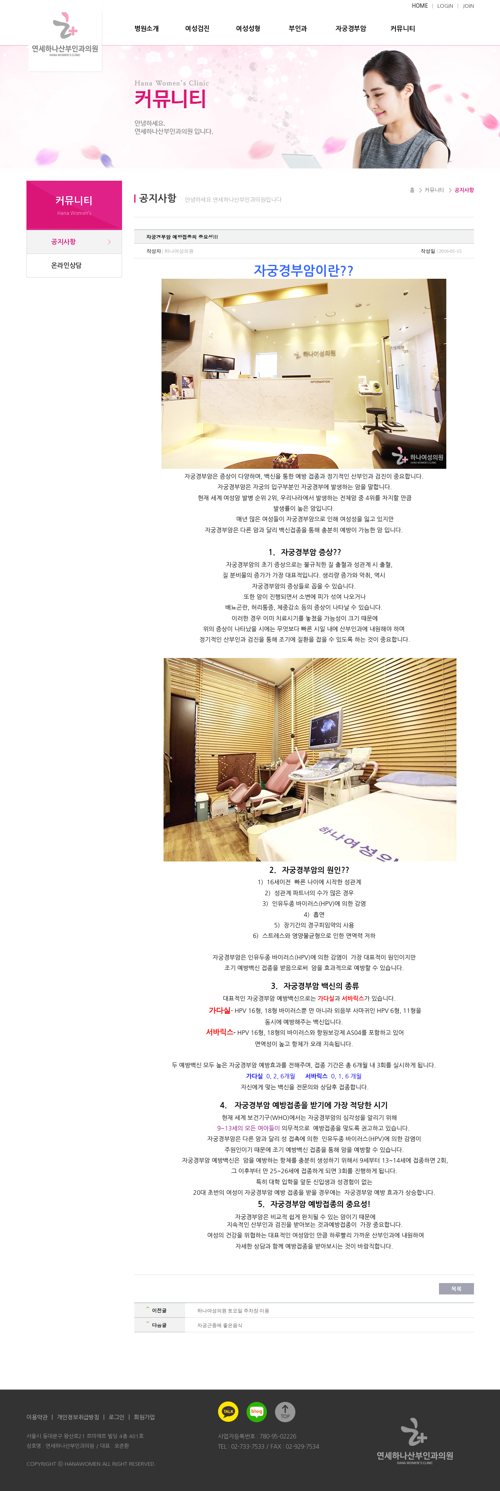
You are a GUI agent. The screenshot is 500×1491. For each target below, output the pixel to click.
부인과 (298, 29)
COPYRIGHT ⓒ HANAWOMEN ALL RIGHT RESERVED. (91, 1464)
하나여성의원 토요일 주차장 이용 (233, 1311)
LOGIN (445, 6)
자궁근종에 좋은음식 (219, 1325)
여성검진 (197, 29)
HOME (420, 6)
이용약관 (37, 1417)
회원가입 (144, 1417)
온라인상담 (66, 265)
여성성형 (248, 29)
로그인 (116, 1417)
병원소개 (146, 29)
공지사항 (63, 242)
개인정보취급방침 (78, 1417)
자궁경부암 (351, 29)
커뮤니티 (403, 29)
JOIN (468, 6)
